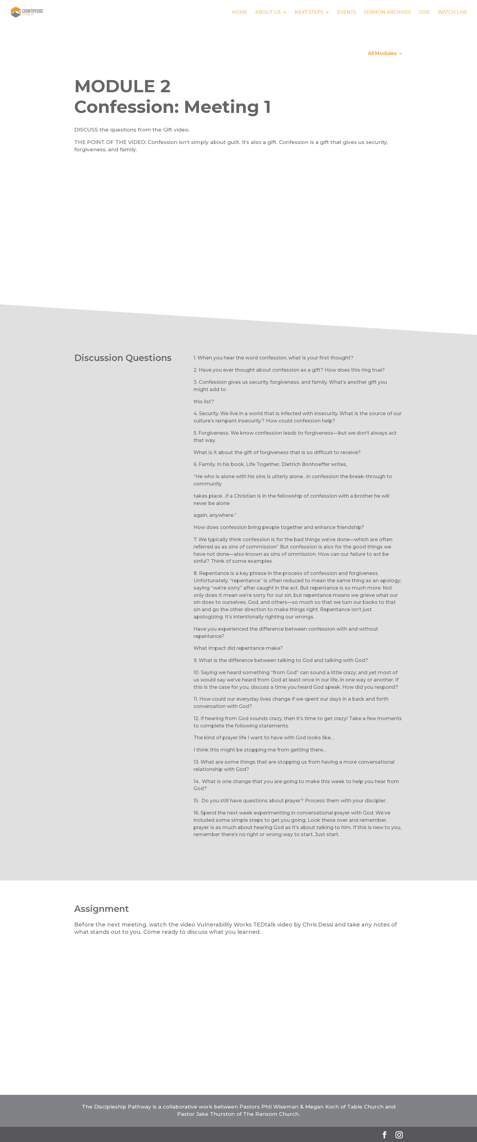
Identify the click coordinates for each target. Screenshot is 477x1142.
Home (239, 12)
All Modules (382, 53)
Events (346, 12)
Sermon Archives (387, 12)
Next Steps (309, 12)
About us (268, 12)
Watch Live (452, 12)
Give (424, 12)
